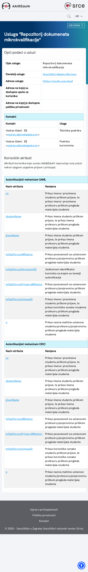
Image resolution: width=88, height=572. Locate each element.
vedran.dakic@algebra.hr (22, 134)
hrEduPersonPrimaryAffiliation (24, 284)
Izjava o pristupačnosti (44, 509)
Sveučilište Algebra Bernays (60, 74)
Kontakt (44, 521)
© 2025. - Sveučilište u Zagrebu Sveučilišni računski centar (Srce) (44, 528)
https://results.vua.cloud (58, 81)
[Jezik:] (79, 16)
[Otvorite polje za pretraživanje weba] (69, 16)
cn (7, 193)
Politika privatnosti (44, 515)
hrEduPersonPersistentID (21, 269)
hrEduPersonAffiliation (19, 254)
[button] (81, 565)
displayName (13, 216)
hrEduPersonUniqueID (19, 299)
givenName (12, 235)
